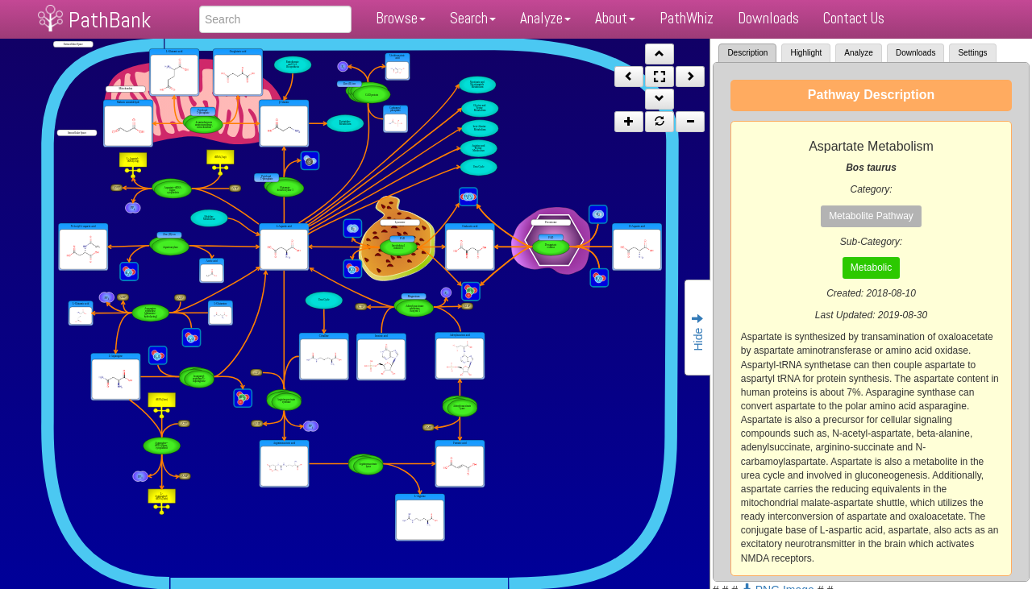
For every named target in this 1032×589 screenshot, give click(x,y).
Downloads (768, 18)
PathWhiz (687, 18)
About (615, 18)
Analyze (545, 18)
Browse (401, 18)
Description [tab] (747, 52)
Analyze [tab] (858, 52)
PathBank (110, 20)
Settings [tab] (972, 52)
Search (473, 18)
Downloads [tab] (915, 52)
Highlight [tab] (806, 52)
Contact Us (853, 18)
